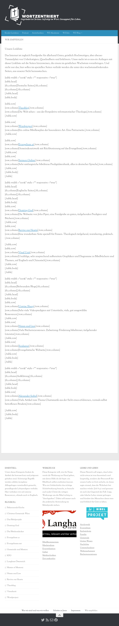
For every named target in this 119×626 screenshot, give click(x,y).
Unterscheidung (87, 547)
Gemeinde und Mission (17, 549)
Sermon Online (27, 160)
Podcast (25, 33)
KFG (9, 555)
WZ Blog (76, 33)
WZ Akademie (53, 33)
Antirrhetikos (37, 33)
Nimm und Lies (27, 326)
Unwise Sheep (26, 306)
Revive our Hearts (28, 230)
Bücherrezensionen (88, 554)
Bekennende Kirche (15, 507)
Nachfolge (84, 544)
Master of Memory (15, 567)
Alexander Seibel (28, 396)
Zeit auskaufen (48, 558)
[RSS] (47, 620)
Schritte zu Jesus (60, 610)
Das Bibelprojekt (14, 519)
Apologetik (85, 524)
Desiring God (26, 210)
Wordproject (25, 126)
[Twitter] (43, 620)
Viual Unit (24, 252)
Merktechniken (49, 555)
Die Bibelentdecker (15, 531)
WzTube (66, 33)
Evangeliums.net (14, 543)
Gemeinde (84, 537)
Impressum (75, 610)
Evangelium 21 (26, 144)
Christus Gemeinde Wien (18, 513)
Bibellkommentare (50, 542)
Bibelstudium (48, 545)
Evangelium (85, 527)
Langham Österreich (16, 561)
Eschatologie (85, 531)
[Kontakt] (51, 620)
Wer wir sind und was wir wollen (35, 610)
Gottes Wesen (86, 541)
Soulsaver (24, 346)
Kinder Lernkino (12, 33)
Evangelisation (48, 548)
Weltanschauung (87, 551)
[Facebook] (56, 620)
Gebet (45, 552)
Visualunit (11, 591)
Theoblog (24, 108)
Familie (83, 534)
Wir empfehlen (91, 610)
